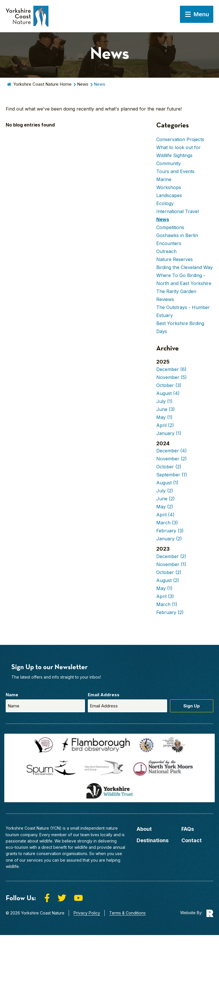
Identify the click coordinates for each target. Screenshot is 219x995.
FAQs (187, 829)
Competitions (170, 227)
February (170, 530)
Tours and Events (175, 171)
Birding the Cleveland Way (184, 267)
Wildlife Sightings (174, 155)
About (144, 829)
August (168, 393)
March (167, 522)
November (171, 377)
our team (81, 834)
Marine (163, 179)
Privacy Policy (87, 912)
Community (168, 163)
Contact (191, 840)
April (165, 425)
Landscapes (169, 195)
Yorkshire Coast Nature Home (42, 84)
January (168, 433)
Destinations (153, 840)
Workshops (168, 187)
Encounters (168, 243)
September (171, 475)
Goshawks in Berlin (177, 235)
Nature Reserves (174, 259)
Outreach (166, 251)
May (164, 417)
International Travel (177, 211)
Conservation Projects (180, 139)
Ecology (165, 203)
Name (12, 694)
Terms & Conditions (127, 912)
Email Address (103, 694)
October (168, 385)
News (82, 84)
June (165, 409)
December (171, 369)
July (164, 401)
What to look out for (178, 147)
